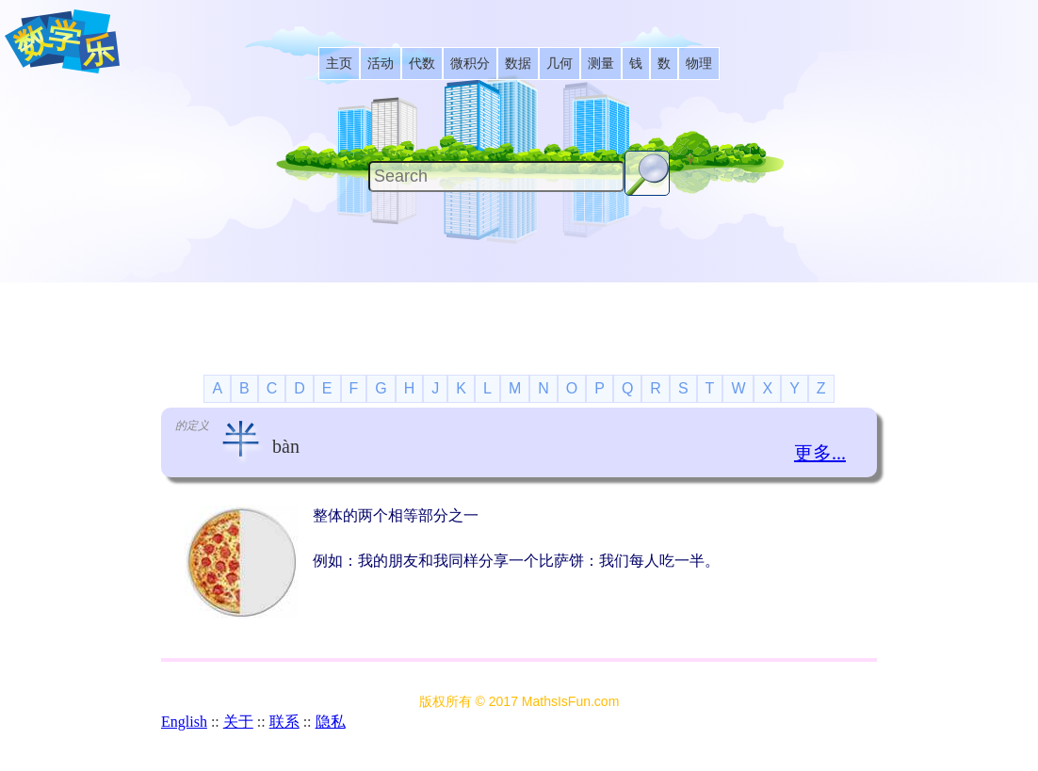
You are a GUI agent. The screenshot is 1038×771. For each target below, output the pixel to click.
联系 (284, 722)
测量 (601, 63)
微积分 (470, 63)
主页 (339, 63)
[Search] (496, 176)
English (184, 722)
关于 (238, 722)
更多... (820, 452)
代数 (422, 63)
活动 (380, 63)
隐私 (331, 722)
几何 (559, 63)
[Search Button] (647, 173)
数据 (518, 63)
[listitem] (339, 63)
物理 (699, 63)
